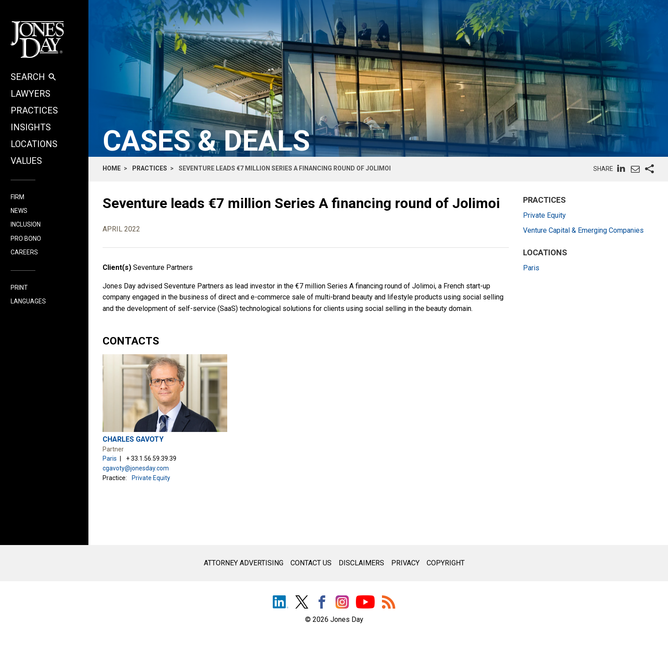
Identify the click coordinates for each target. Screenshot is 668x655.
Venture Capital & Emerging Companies (583, 230)
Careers (24, 252)
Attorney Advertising (243, 563)
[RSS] (388, 603)
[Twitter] (302, 603)
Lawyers (30, 93)
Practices (34, 110)
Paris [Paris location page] (110, 458)
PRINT (19, 287)
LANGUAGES (28, 301)
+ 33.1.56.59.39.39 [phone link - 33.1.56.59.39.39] (151, 458)
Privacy (405, 563)
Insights (31, 127)
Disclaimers (361, 563)
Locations (34, 144)
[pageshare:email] (635, 169)
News (19, 210)
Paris (531, 268)
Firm (17, 197)
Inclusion (26, 224)
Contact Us (311, 563)
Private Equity (151, 477)
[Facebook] (322, 603)
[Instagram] (342, 604)
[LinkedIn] (280, 603)
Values (26, 160)
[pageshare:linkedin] (621, 168)
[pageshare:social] (649, 169)
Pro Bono (26, 238)
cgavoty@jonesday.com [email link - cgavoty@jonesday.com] (136, 468)
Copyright (446, 563)
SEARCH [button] (33, 77)
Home (112, 168)
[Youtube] (365, 603)
